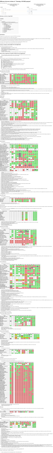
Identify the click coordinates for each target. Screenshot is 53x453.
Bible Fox (10, 437)
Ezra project (4, 63)
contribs (16, 4)
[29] (6, 169)
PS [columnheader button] (25, 229)
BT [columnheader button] (18, 264)
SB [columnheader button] (29, 73)
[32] (12, 170)
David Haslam (11, 4)
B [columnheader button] (14, 421)
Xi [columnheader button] (34, 100)
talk (13, 4)
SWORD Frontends (5, 450)
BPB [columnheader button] (18, 73)
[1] (32, 230)
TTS (10, 432)
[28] (5, 284)
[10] (23, 83)
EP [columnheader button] (22, 73)
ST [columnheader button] (31, 73)
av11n (10, 138)
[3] (2, 106)
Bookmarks (12, 450)
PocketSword (4, 65)
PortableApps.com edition (4, 90)
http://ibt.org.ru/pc (7, 405)
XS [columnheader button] (35, 73)
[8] (19, 83)
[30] (37, 169)
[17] (33, 157)
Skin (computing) (4, 435)
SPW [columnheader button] (27, 73)
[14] (33, 83)
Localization (1, 357)
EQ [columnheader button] (24, 73)
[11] (5, 110)
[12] (28, 83)
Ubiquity (6, 442)
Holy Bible (16, 68)
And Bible (4, 59)
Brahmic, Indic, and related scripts (14, 125)
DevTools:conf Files (37, 129)
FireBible (4, 64)
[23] (23, 162)
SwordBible (4, 66)
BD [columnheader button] (15, 73)
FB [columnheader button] (20, 73)
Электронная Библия (25, 68)
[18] (5, 115)
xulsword (4, 68)
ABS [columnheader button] (12, 73)
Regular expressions (10, 296)
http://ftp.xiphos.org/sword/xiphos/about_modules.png (10, 221)
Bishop (3, 60)
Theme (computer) (4, 436)
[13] (32, 83)
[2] (3, 199)
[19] (35, 115)
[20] (5, 116)
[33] (35, 170)
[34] (37, 170)
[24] (7, 117)
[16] (7, 114)
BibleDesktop (4, 61)
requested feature (5, 249)
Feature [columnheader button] (4, 73)
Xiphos (3, 67)
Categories (1, 450)
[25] (7, 118)
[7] (39, 267)
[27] (7, 167)
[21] (25, 161)
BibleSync (1, 242)
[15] (6, 114)
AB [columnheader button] (10, 73)
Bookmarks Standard (3, 329)
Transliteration (2, 109)
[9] (21, 83)
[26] (8, 166)
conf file (18, 206)
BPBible (4, 62)
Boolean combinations (27, 296)
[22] (28, 116)
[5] (4, 108)
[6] (36, 82)
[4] (5, 107)
